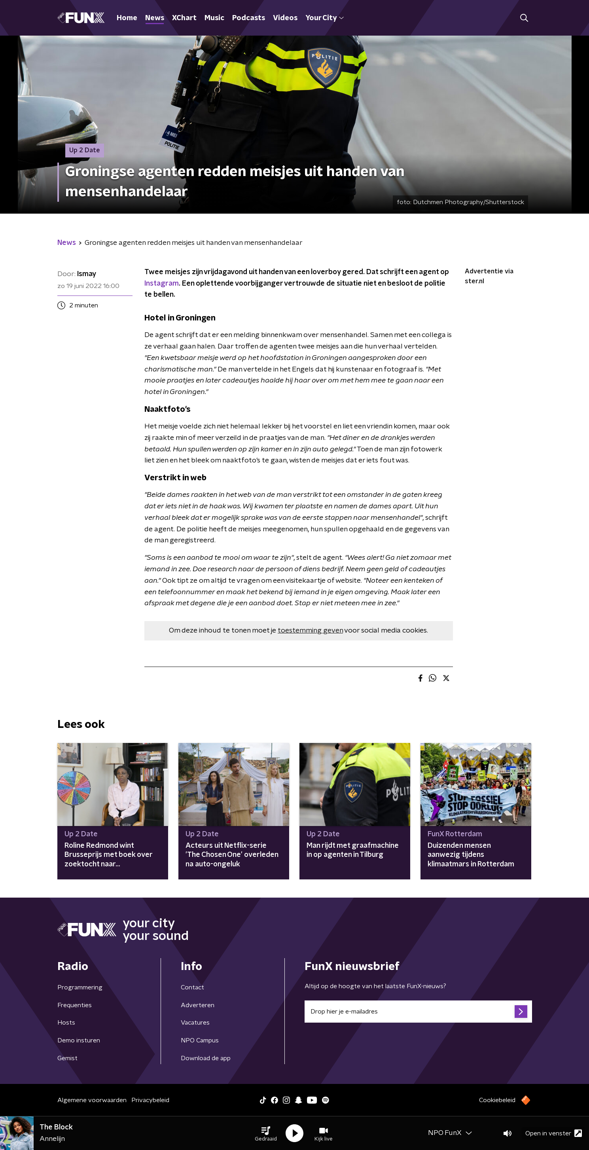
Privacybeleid (150, 1100)
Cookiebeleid (497, 1100)
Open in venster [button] (553, 1133)
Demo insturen (78, 1040)
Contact (192, 987)
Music (214, 18)
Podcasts (248, 18)
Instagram (161, 283)
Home (127, 18)
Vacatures (195, 1022)
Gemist (67, 1058)
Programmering (79, 987)
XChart (184, 18)
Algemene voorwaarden (92, 1100)
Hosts (66, 1022)
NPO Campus (200, 1040)
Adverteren (197, 1005)
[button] (265, 1133)
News (154, 18)
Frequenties (74, 1005)
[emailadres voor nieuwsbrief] (418, 1011)
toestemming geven (310, 630)
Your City (324, 18)
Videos (285, 18)
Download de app (206, 1058)
